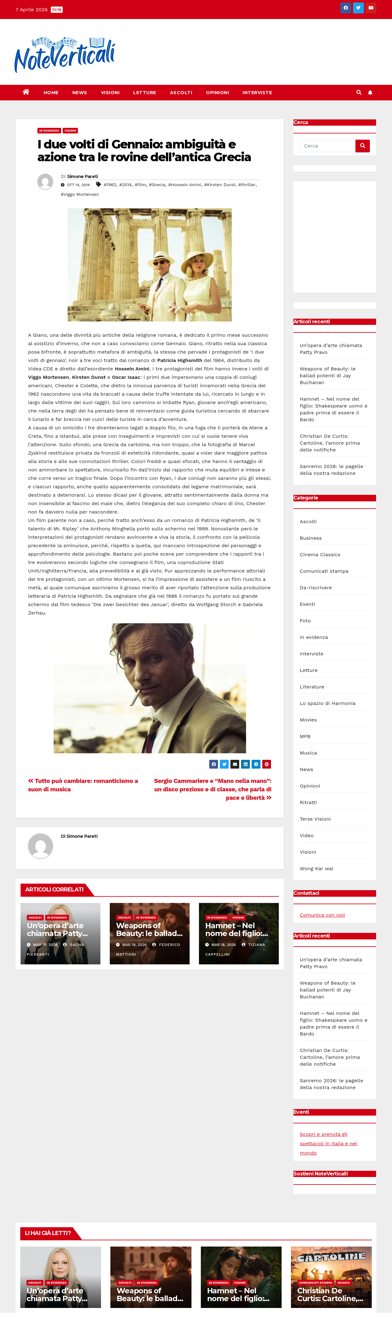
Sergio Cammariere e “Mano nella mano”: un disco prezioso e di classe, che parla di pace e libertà (212, 789)
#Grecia (157, 184)
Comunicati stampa (324, 571)
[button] (358, 92)
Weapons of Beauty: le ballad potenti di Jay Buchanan (328, 375)
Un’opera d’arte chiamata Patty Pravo (55, 933)
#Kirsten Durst (219, 184)
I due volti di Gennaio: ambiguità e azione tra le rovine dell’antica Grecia (144, 151)
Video (307, 835)
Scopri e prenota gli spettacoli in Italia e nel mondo (328, 1143)
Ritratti (308, 802)
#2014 (125, 184)
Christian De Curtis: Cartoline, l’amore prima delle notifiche (330, 443)
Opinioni (217, 92)
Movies (308, 720)
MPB (305, 736)
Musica (308, 753)
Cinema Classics (320, 554)
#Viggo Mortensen (80, 194)
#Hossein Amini (184, 184)
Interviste (257, 92)
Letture (144, 92)
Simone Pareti (82, 176)
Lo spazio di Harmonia (328, 703)
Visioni (110, 92)
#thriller (246, 184)
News (79, 92)
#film (140, 184)
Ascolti (181, 92)
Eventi (307, 604)
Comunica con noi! (322, 915)
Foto (305, 621)
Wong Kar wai (316, 868)
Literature (312, 687)
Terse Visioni (315, 819)
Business (311, 538)
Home (51, 92)
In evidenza (49, 130)
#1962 (110, 184)
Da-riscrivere (316, 588)
